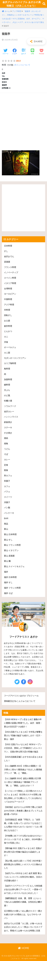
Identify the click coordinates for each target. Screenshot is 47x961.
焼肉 (6, 438)
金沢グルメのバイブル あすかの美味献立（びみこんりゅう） (22, 4)
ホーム (7, 11)
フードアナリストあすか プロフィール (21, 696)
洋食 (6, 342)
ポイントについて (22, 65)
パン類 (7, 508)
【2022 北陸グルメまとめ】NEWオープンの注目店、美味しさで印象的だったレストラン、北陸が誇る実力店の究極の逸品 (23, 748)
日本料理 (8, 246)
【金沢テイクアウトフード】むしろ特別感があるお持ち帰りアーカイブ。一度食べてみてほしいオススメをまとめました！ (23, 889)
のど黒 (7, 395)
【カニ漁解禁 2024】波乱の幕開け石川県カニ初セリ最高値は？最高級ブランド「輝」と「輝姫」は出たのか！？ (22, 782)
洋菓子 (7, 502)
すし (6, 251)
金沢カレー (9, 411)
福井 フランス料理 (12, 588)
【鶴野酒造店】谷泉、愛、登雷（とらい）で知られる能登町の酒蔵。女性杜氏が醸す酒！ (23, 902)
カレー (7, 460)
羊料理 (7, 310)
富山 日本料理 (10, 534)
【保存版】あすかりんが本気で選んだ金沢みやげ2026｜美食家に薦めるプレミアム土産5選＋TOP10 (23, 810)
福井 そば (8, 593)
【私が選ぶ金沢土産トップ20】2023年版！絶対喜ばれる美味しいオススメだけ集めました (23, 864)
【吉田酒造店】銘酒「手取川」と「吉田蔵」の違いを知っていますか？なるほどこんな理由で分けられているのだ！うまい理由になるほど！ (23, 825)
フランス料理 (10, 267)
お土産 (7, 321)
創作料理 (8, 326)
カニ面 (7, 353)
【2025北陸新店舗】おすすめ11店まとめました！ (23, 759)
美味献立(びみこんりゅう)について (19, 701)
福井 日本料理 (10, 577)
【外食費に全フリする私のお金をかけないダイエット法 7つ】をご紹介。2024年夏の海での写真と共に (23, 839)
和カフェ (8, 476)
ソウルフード (10, 406)
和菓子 (7, 481)
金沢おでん (9, 256)
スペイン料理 (10, 278)
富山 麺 (7, 561)
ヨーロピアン (10, 294)
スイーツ (8, 497)
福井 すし (8, 582)
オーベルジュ (10, 347)
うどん (7, 449)
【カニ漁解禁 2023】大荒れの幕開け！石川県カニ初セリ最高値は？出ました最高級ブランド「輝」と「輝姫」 (23, 769)
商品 (6, 524)
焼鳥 (6, 444)
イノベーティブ (11, 272)
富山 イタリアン (11, 550)
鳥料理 (7, 369)
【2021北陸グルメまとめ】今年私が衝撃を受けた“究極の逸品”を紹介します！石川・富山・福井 (23, 735)
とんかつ (8, 331)
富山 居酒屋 (9, 556)
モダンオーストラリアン (15, 358)
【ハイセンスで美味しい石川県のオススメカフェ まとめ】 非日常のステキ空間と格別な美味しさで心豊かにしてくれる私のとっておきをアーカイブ (23, 796)
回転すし (8, 315)
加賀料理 (8, 379)
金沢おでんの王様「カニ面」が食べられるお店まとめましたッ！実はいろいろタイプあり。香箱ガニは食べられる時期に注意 (23, 927)
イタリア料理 (10, 283)
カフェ (7, 486)
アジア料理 (16, 11)
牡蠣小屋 (8, 401)
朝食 (6, 470)
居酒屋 (7, 262)
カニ (6, 337)
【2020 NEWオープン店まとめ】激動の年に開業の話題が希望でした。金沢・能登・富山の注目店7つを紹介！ (23, 723)
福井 (6, 572)
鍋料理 (7, 385)
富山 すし (8, 540)
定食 (6, 465)
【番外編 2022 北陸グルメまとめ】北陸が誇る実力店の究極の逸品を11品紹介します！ (23, 852)
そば (6, 454)
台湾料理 (8, 289)
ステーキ (8, 427)
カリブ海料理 (10, 363)
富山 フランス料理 (12, 545)
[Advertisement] (23, 118)
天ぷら (7, 390)
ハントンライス (11, 417)
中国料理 (8, 299)
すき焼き (8, 433)
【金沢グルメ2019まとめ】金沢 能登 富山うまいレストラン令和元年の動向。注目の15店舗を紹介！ (23, 877)
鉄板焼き (8, 422)
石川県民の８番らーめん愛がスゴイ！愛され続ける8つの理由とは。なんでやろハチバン (23, 914)
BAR (6, 518)
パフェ (7, 492)
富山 (6, 529)
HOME (23, 948)
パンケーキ (9, 513)
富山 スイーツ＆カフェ (14, 566)
